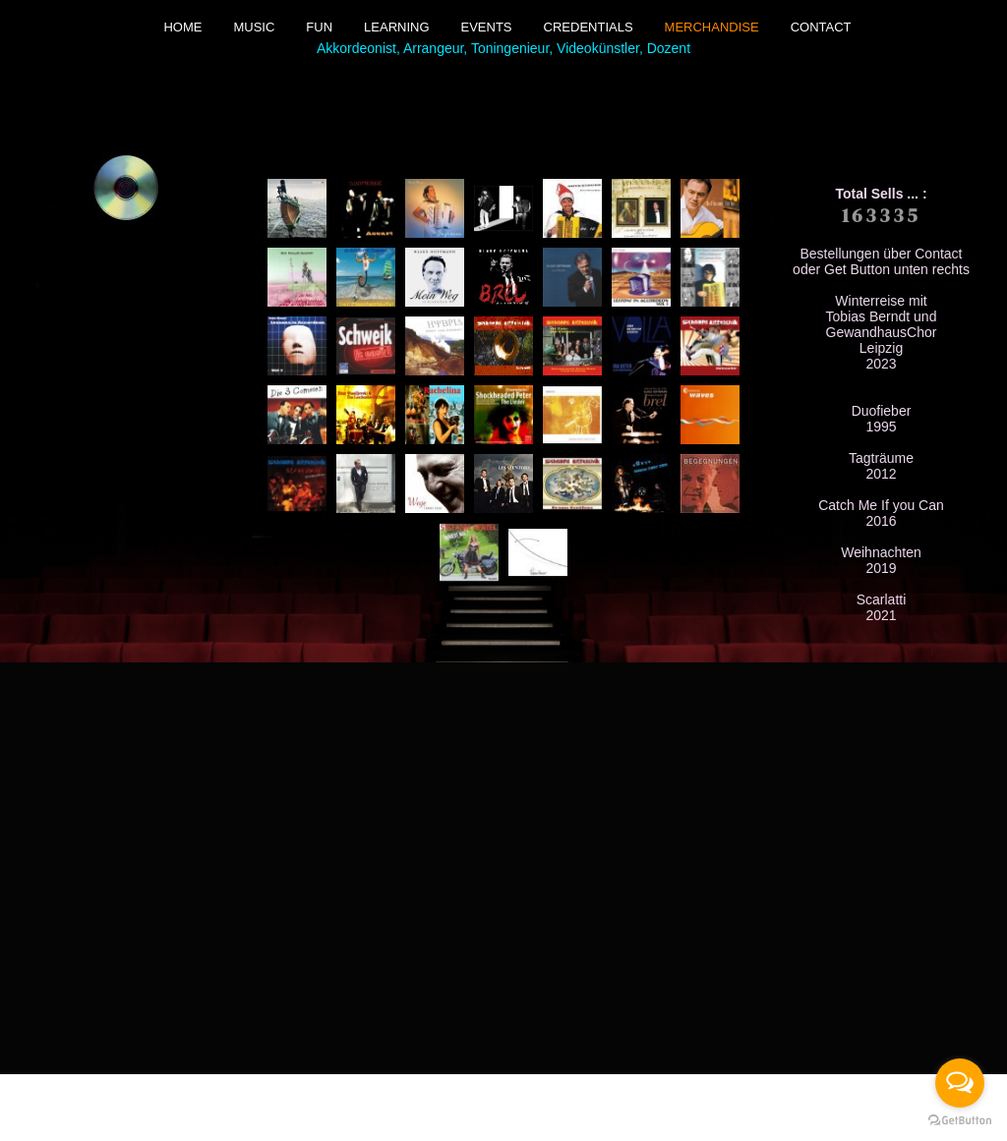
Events (486, 27)
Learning (396, 27)
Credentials (588, 27)
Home (182, 27)
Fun (319, 27)
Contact (821, 27)
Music (253, 27)
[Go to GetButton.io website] (959, 1120)
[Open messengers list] (959, 1083)
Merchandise (712, 27)
